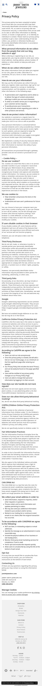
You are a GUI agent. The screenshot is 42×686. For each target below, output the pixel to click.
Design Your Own (21, 611)
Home (5, 12)
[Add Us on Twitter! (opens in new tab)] (21, 648)
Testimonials (21, 632)
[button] (6, 4)
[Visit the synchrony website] (28, 676)
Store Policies (21, 630)
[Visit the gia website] (16, 670)
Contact (21, 625)
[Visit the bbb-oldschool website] (11, 670)
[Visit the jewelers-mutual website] (29, 670)
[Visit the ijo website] (22, 670)
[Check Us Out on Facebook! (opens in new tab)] (18, 648)
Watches (21, 615)
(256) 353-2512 (21, 643)
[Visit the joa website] (36, 670)
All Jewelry (21, 606)
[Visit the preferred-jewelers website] (20, 676)
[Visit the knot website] (13, 676)
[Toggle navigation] (4, 4)
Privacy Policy (21, 627)
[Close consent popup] (36, 683)
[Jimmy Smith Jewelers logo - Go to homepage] (21, 5)
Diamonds (21, 613)
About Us (21, 622)
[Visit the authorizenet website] (6, 670)
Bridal (21, 608)
